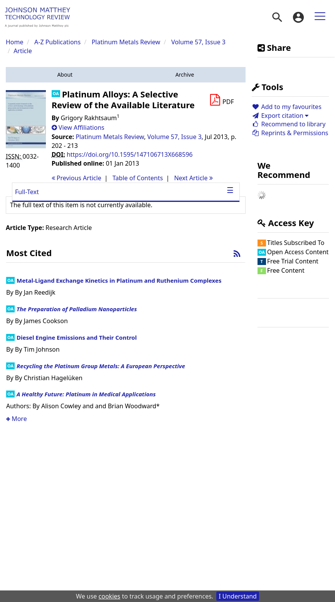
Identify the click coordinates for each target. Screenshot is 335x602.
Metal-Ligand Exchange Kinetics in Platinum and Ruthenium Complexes (119, 280)
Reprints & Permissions (290, 133)
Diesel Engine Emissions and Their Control (77, 337)
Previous (76, 178)
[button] (65, 74)
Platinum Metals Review (126, 42)
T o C (138, 178)
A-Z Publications (57, 42)
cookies (109, 596)
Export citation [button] (280, 115)
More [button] (16, 418)
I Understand (238, 596)
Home (15, 42)
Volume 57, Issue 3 (198, 42)
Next (193, 178)
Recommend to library (289, 124)
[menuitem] (277, 17)
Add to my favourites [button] (287, 106)
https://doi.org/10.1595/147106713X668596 (130, 154)
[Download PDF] (221, 100)
